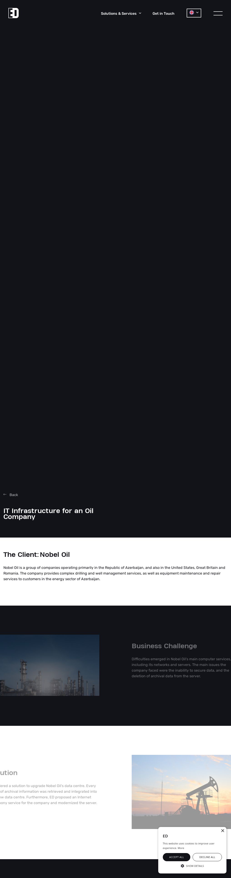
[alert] (192, 850)
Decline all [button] (207, 857)
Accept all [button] (176, 857)
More (181, 848)
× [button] (222, 831)
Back (10, 495)
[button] (192, 865)
